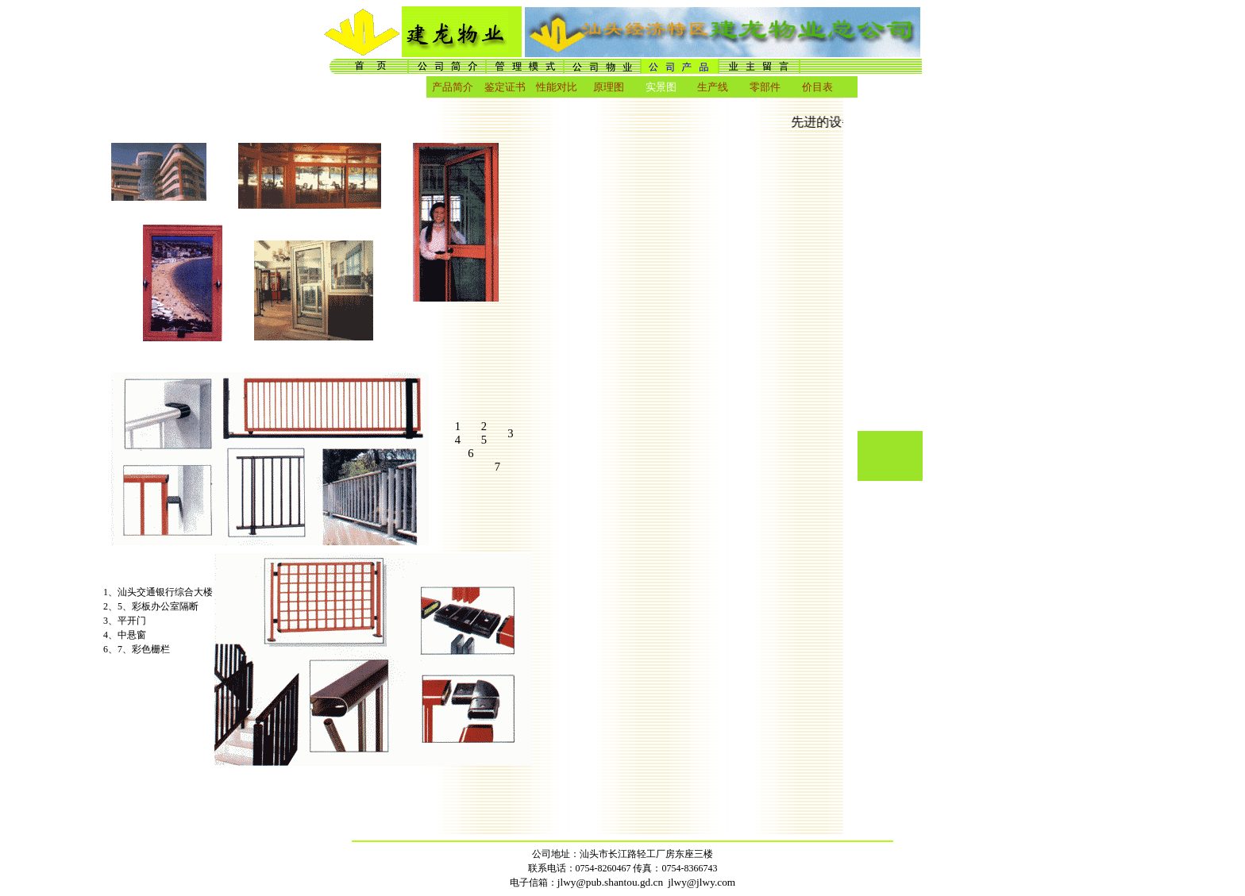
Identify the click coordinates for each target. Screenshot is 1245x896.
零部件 (765, 87)
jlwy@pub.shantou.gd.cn (610, 882)
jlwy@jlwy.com (701, 882)
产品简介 (452, 87)
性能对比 (556, 87)
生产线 (712, 87)
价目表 (817, 87)
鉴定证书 (505, 87)
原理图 (608, 87)
